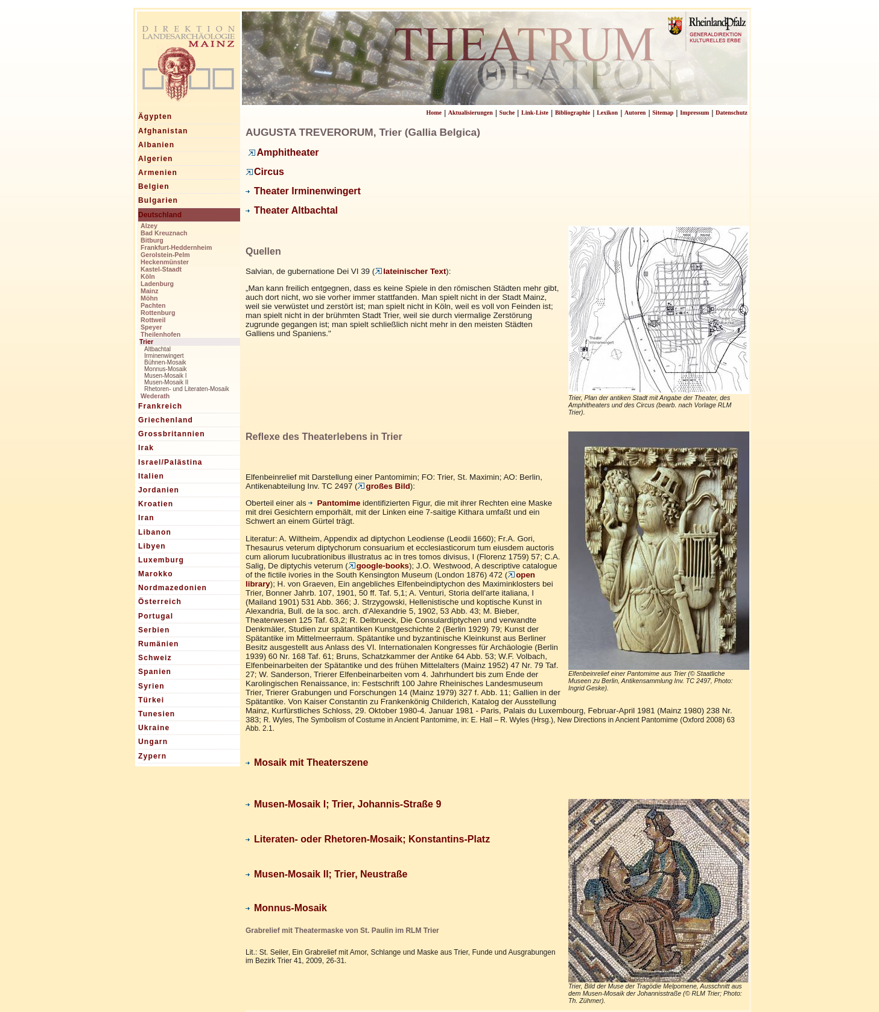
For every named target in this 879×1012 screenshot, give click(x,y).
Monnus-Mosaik (165, 369)
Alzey (149, 225)
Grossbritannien (171, 434)
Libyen (152, 546)
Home (434, 112)
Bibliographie (572, 112)
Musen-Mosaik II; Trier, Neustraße (326, 874)
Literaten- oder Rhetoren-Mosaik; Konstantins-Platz (368, 839)
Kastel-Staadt (161, 269)
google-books (378, 565)
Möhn (149, 298)
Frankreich (160, 406)
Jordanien (158, 490)
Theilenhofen (160, 334)
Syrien (151, 686)
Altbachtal (157, 349)
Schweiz (155, 658)
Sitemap (662, 112)
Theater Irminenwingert (303, 191)
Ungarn (153, 741)
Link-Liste (534, 112)
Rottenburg (158, 312)
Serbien (154, 630)
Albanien (156, 145)
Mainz (150, 290)
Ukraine (154, 728)
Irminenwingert (164, 355)
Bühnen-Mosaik (165, 362)
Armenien (157, 172)
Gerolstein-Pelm (165, 254)
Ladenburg (157, 283)
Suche (507, 112)
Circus (265, 172)
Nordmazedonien (172, 588)
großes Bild (383, 486)
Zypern (152, 756)
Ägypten (155, 116)
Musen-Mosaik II (166, 382)
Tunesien (156, 714)
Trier (146, 341)
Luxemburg (161, 560)
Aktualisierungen (470, 112)
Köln (148, 276)
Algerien (155, 158)
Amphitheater (283, 152)
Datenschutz (731, 112)
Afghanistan (163, 131)
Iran (146, 518)
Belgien (154, 186)
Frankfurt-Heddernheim (176, 247)
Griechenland (165, 420)
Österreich (160, 601)
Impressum (694, 112)
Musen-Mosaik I (165, 375)
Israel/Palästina (170, 462)
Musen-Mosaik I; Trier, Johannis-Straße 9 (343, 804)
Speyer (151, 327)
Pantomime (334, 503)
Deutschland (160, 215)
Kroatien (155, 504)
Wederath (155, 395)
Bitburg (152, 240)
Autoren (635, 112)
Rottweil (153, 319)
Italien (151, 476)
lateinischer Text (410, 271)
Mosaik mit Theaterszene (307, 762)
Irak (146, 448)
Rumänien (158, 644)
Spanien (154, 671)
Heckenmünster (165, 262)
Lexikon (607, 112)
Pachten (153, 305)
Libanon (154, 532)
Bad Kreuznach (164, 233)
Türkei (151, 700)
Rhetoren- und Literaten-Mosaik (186, 389)
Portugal (155, 616)
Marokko (155, 574)
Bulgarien (158, 200)
